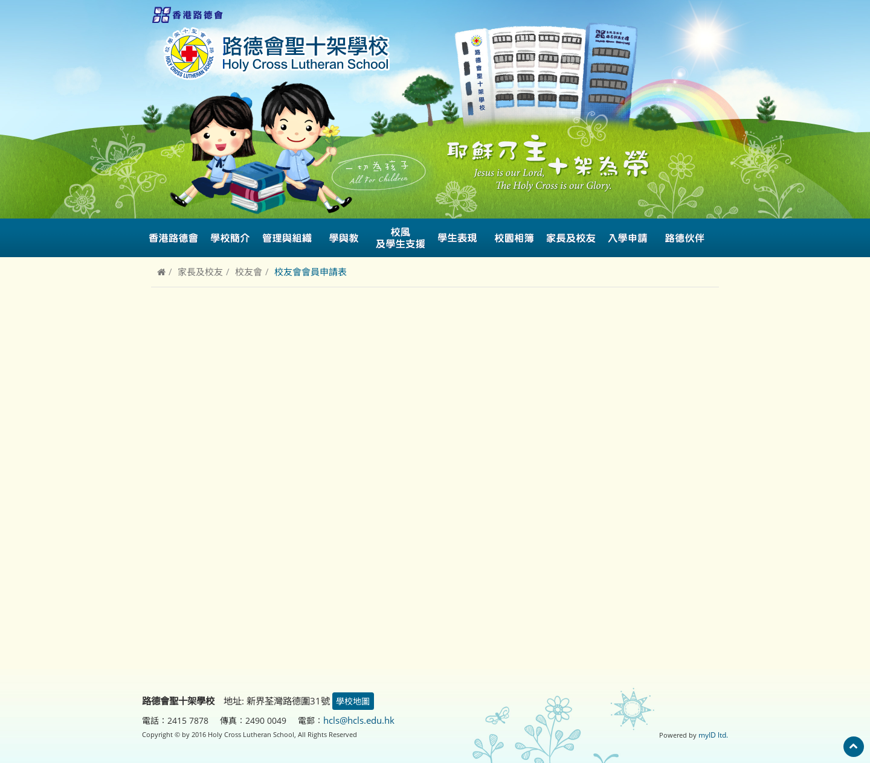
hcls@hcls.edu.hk (358, 720)
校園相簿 (514, 238)
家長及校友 (200, 272)
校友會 (248, 272)
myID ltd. (714, 733)
